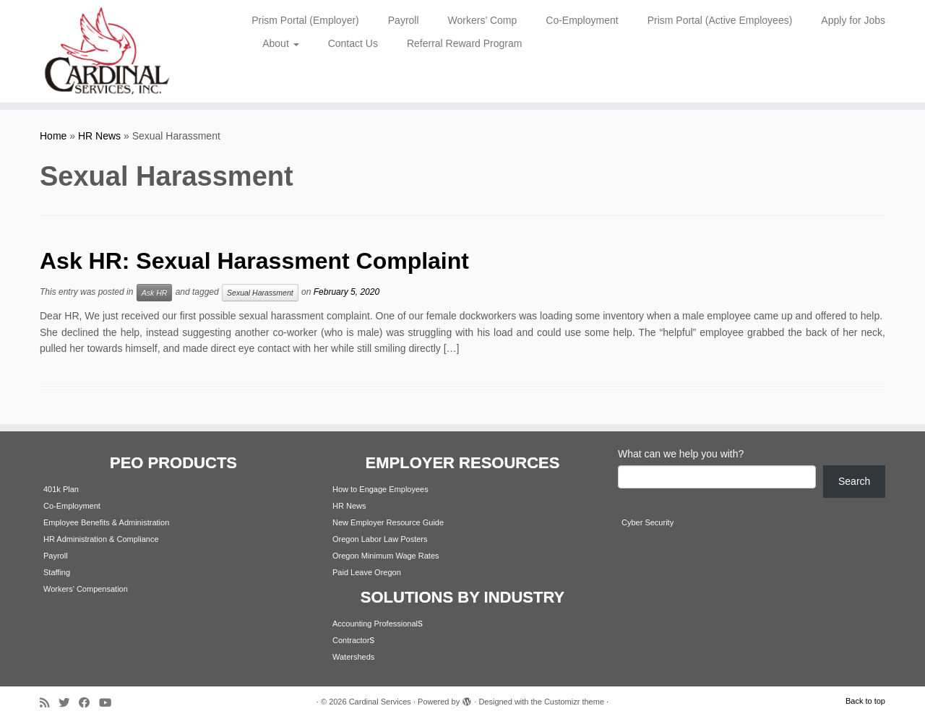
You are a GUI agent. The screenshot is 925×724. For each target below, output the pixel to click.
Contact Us (353, 43)
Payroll (403, 20)
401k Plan (61, 489)
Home (53, 136)
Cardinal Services (380, 701)
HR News (99, 136)
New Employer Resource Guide (388, 522)
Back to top (865, 701)
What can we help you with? (681, 454)
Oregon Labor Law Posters (379, 539)
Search (854, 481)
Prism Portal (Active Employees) (720, 20)
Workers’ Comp (482, 20)
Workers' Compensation (85, 589)
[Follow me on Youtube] (110, 702)
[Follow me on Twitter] (69, 702)
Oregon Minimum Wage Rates (385, 555)
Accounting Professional (375, 623)
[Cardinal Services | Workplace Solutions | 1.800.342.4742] (106, 51)
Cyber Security (647, 522)
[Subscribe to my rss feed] (49, 702)
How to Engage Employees (380, 489)
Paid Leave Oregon (366, 572)
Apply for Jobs (853, 20)
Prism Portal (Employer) (305, 20)
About (280, 43)
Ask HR (155, 292)
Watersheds (353, 656)
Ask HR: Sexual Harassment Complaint (254, 261)
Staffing (56, 572)
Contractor (350, 640)
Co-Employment (582, 20)
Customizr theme (574, 701)
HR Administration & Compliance (101, 539)
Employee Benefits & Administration (106, 522)
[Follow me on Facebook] (89, 702)
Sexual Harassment (260, 292)
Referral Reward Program (464, 43)
